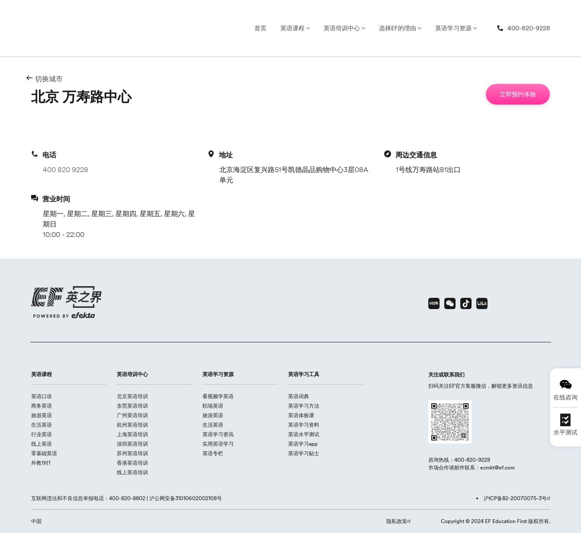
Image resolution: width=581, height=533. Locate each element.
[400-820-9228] (523, 28)
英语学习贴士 (303, 453)
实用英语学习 (218, 443)
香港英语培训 (132, 462)
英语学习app (303, 443)
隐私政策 (396, 521)
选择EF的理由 (397, 28)
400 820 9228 (65, 169)
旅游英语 (41, 415)
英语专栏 (212, 453)
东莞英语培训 (132, 405)
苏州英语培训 (132, 453)
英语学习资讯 (218, 434)
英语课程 (292, 28)
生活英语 (41, 424)
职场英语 (212, 405)
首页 (260, 28)
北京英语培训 (132, 396)
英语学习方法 (303, 405)
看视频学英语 (218, 396)
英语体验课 (301, 415)
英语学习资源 (453, 28)
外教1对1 (40, 462)
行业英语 (41, 434)
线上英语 (41, 443)
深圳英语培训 (132, 443)
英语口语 (41, 396)
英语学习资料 (303, 424)
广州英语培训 (132, 415)
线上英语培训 (132, 472)
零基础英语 (44, 453)
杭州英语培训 (132, 424)
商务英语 (41, 405)
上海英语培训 (132, 434)
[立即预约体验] (518, 94)
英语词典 (298, 396)
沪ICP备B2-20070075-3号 (515, 498)
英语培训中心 (342, 28)
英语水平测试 (303, 434)
